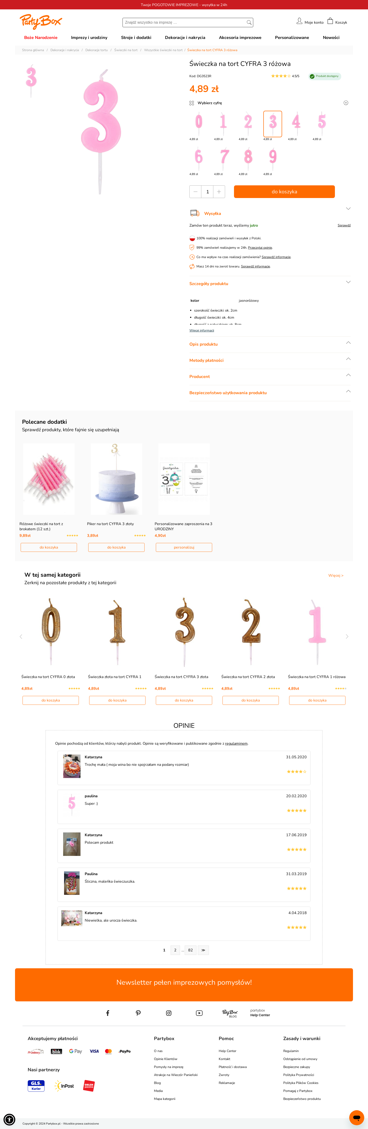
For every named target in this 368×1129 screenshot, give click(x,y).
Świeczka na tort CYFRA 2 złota (248, 676)
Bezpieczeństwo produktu (302, 1099)
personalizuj (184, 547)
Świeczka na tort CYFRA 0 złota (48, 676)
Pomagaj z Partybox (297, 1091)
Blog (157, 1083)
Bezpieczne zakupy (296, 1067)
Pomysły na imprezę (168, 1067)
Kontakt (224, 1059)
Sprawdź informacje (276, 257)
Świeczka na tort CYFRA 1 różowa (316, 676)
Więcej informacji (201, 330)
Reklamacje (227, 1083)
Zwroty (224, 1075)
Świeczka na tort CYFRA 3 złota (181, 676)
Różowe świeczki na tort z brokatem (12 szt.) (41, 526)
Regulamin (291, 1051)
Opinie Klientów (165, 1059)
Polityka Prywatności (298, 1075)
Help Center (227, 1051)
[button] (9, 1119)
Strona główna (33, 50)
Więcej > (336, 575)
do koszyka (284, 191)
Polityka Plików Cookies (300, 1083)
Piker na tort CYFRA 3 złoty (110, 523)
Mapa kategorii (164, 1099)
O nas (158, 1051)
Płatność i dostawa (233, 1067)
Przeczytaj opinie (260, 247)
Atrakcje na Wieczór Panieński (176, 1075)
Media (158, 1091)
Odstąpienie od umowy (300, 1059)
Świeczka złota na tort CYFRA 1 (115, 676)
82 (190, 950)
